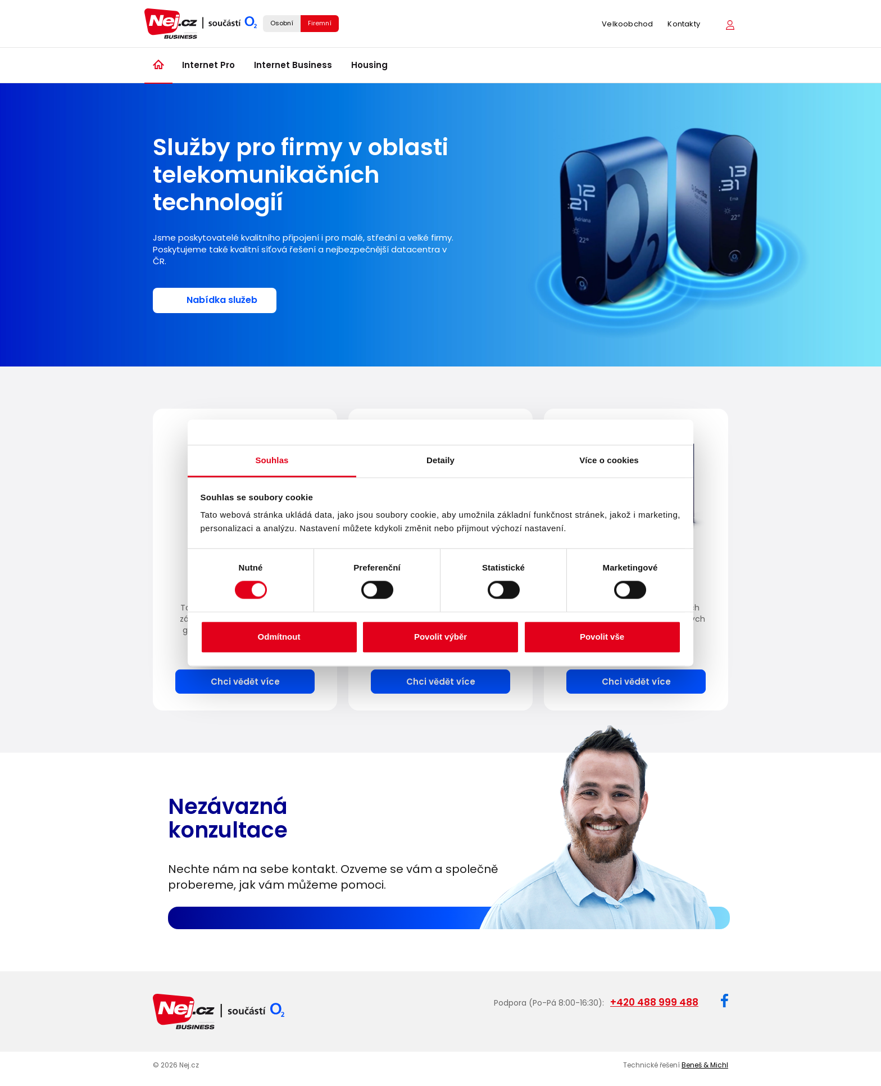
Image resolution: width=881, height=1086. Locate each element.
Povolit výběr (440, 636)
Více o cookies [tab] (609, 460)
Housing (369, 65)
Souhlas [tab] (271, 460)
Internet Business (293, 65)
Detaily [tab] (440, 460)
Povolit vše (602, 636)
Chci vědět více (245, 681)
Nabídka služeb (222, 299)
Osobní (281, 23)
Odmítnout (279, 636)
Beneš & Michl (705, 1065)
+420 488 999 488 (654, 1002)
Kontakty (683, 24)
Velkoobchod (627, 24)
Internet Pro (208, 65)
